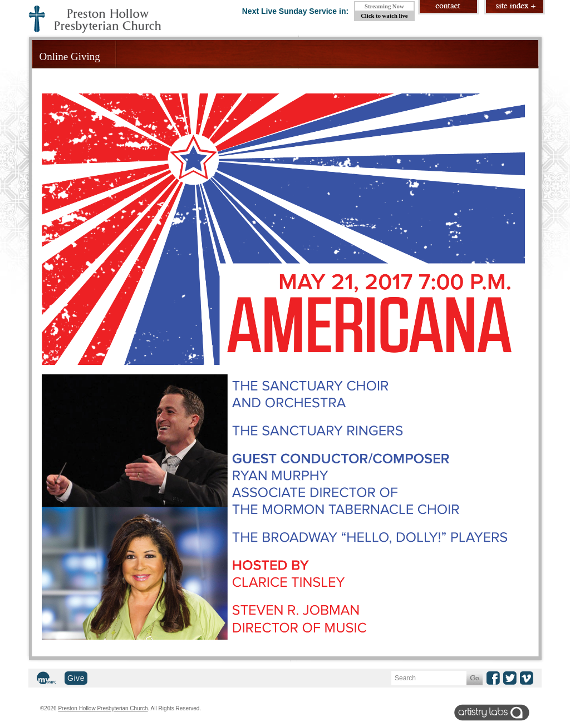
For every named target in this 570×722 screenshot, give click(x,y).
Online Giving (70, 56)
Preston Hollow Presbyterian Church (103, 708)
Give (76, 678)
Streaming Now (384, 6)
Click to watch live (384, 16)
